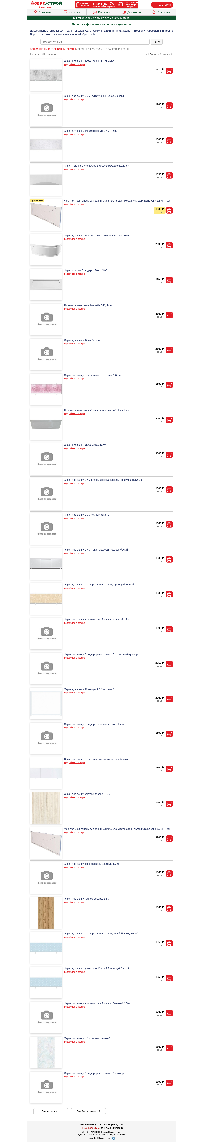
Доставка (131, 11)
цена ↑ (145, 54)
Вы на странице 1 (51, 1111)
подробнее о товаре (74, 64)
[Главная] (46, 3)
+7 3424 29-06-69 (90, 1128)
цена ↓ (155, 54)
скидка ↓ (167, 54)
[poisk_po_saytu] (95, 42)
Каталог (71, 11)
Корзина (101, 11)
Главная (42, 11)
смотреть (125, 18)
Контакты (161, 11)
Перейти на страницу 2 (88, 1111)
